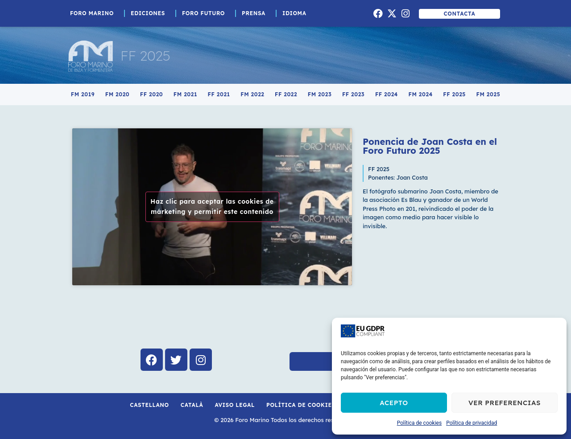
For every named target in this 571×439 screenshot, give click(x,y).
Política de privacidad (471, 423)
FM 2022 (252, 94)
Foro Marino (94, 13)
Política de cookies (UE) (308, 405)
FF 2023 (353, 94)
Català (192, 405)
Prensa (256, 13)
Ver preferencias (504, 402)
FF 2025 (145, 55)
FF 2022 (286, 94)
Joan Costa (412, 177)
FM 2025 (488, 94)
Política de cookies (419, 423)
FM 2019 (83, 94)
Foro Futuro (205, 13)
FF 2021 (219, 94)
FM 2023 (320, 94)
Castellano (149, 405)
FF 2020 (151, 94)
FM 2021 (185, 94)
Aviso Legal (235, 405)
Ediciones (150, 13)
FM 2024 (421, 94)
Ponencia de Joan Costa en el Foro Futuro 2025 (430, 146)
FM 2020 (117, 94)
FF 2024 (386, 94)
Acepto (394, 402)
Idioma (296, 13)
